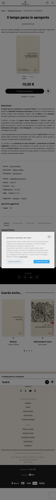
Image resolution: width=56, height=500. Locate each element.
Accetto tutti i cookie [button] (41, 261)
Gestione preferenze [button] (14, 261)
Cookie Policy (23, 257)
